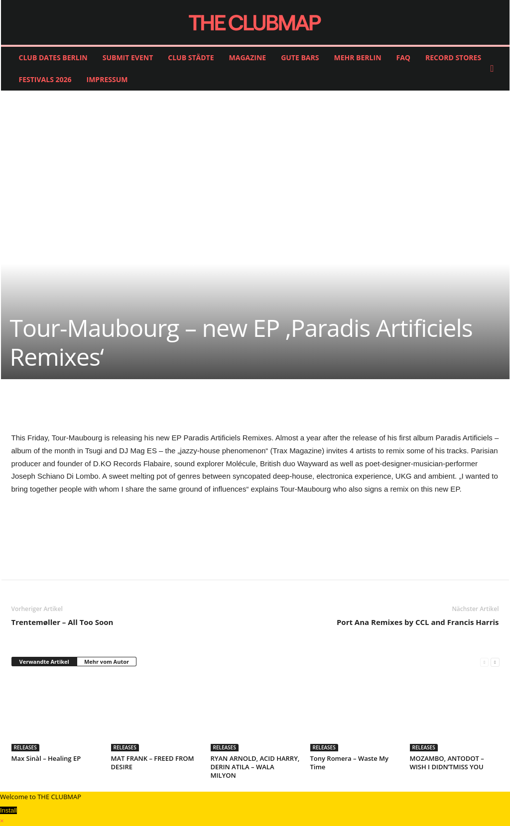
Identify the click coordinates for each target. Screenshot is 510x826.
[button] (495, 69)
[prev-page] (484, 662)
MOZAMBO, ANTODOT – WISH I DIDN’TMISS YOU (447, 762)
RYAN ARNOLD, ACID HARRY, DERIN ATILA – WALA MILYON (255, 767)
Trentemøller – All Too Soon (62, 622)
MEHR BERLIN (357, 57)
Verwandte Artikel (44, 661)
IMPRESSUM (107, 79)
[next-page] (495, 662)
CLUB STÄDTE (191, 57)
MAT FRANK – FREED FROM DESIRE (152, 762)
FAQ (403, 57)
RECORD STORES (453, 57)
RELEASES (25, 747)
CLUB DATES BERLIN (53, 57)
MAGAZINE (247, 57)
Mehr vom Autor (106, 661)
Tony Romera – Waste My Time (349, 762)
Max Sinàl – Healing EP (46, 758)
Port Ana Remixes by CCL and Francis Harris (418, 622)
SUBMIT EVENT (128, 57)
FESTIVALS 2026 (45, 79)
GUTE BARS (300, 57)
